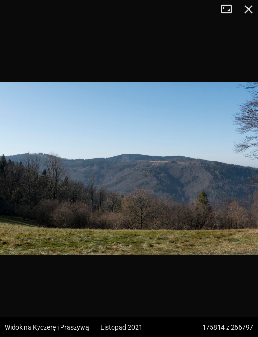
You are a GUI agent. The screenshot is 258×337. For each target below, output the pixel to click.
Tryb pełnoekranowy (229, 9)
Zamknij (248, 9)
